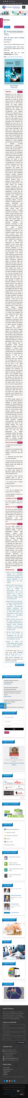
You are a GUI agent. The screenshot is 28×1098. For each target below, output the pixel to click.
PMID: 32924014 (7, 706)
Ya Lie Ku (13, 890)
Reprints (7, 838)
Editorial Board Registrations (11, 829)
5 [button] (8, 797)
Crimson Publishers (9, 1090)
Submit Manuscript (8, 1069)
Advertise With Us (9, 845)
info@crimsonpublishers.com (11, 1058)
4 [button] (12, 795)
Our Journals (7, 1067)
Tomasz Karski (15, 907)
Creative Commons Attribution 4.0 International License (12, 1092)
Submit (6, 732)
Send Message (21, 1042)
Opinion (7, 27)
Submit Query (19, 664)
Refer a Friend (8, 842)
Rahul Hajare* (7, 42)
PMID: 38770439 (7, 687)
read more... (17, 1018)
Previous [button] (2, 758)
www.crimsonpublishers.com (10, 1094)
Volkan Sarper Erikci (16, 898)
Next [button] (26, 758)
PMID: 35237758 (7, 699)
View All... (22, 798)
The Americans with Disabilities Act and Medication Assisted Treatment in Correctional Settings (12, 683)
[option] (14, 758)
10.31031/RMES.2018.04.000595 (14, 57)
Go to (20, 92)
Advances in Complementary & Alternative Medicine (14, 763)
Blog (7, 3)
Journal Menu (19, 27)
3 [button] (9, 795)
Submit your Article (9, 832)
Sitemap (10, 3)
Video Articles (7, 1071)
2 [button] (7, 795)
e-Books (5, 1072)
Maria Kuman (14, 758)
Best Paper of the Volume (11, 835)
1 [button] (5, 795)
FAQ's (4, 3)
